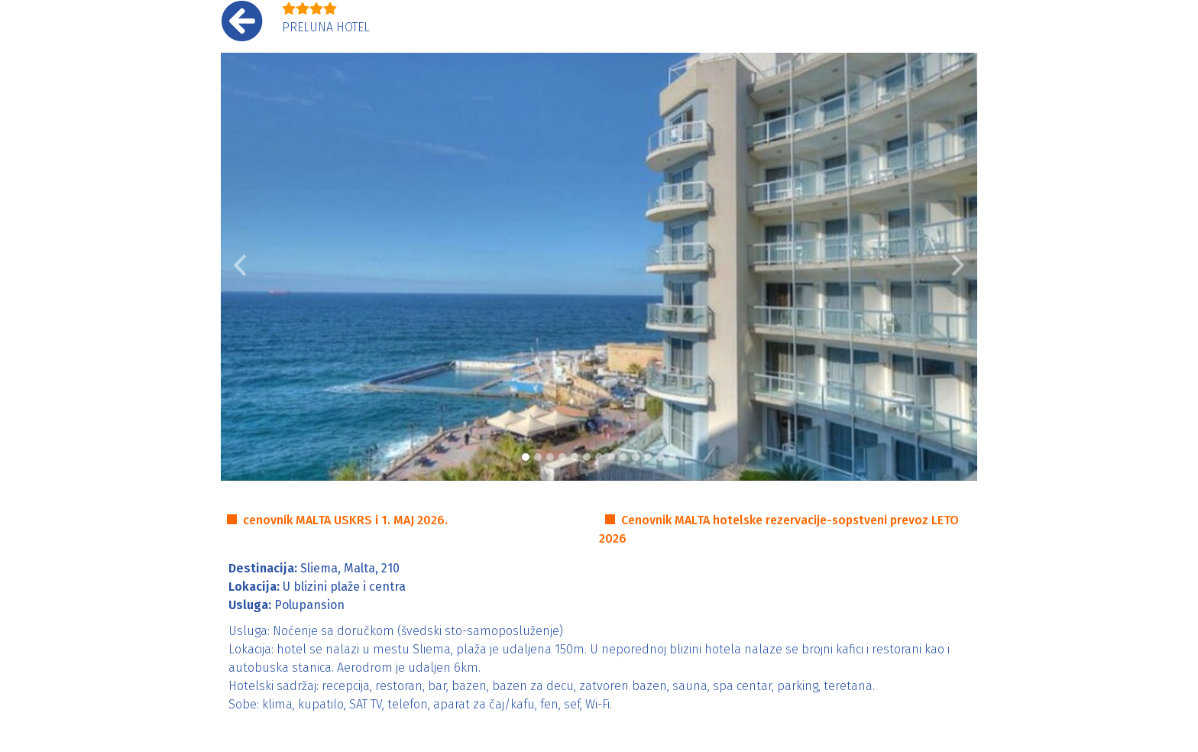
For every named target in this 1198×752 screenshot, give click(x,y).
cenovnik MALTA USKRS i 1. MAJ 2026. (345, 520)
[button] (240, 267)
